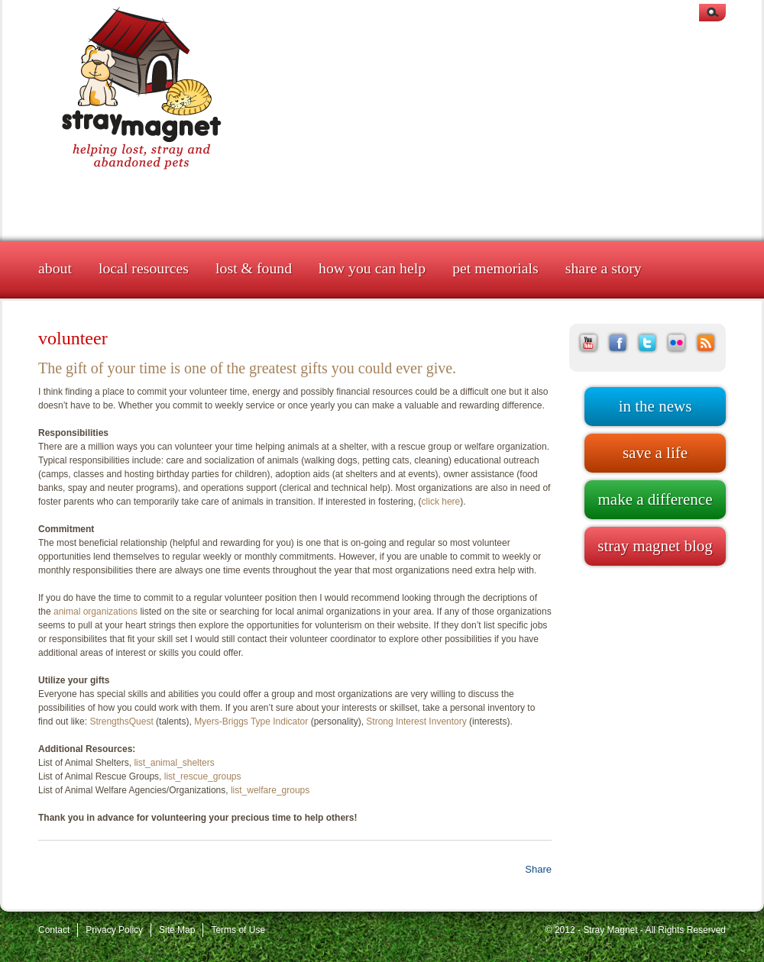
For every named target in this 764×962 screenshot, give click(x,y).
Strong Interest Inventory (416, 721)
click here (441, 501)
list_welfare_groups (270, 790)
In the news (655, 406)
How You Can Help (372, 268)
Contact (54, 930)
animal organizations (95, 611)
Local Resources (144, 268)
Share (538, 869)
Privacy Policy (114, 930)
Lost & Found (253, 268)
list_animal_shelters (174, 762)
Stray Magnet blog (654, 546)
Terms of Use (238, 930)
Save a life (655, 453)
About (55, 268)
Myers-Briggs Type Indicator (251, 721)
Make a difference (654, 499)
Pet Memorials (495, 268)
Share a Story (603, 268)
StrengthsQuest (121, 721)
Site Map (177, 930)
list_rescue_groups (202, 776)
